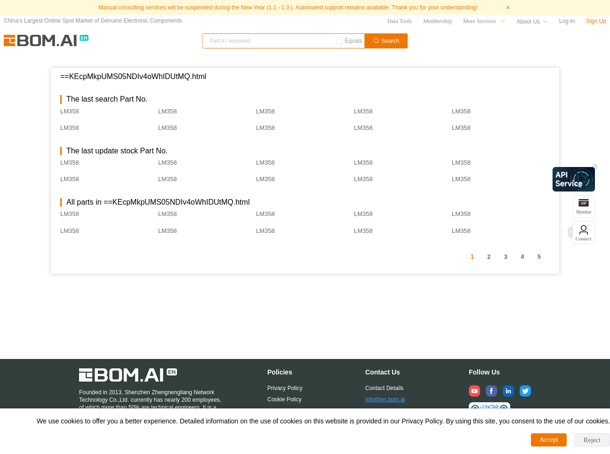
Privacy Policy (285, 388)
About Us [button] (532, 21)
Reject (592, 440)
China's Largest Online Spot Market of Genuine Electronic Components (93, 20)
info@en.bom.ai (385, 399)
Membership (437, 21)
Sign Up (596, 21)
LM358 (69, 111)
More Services (484, 21)
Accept (548, 439)
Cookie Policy (284, 399)
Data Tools (399, 21)
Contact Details (384, 388)
